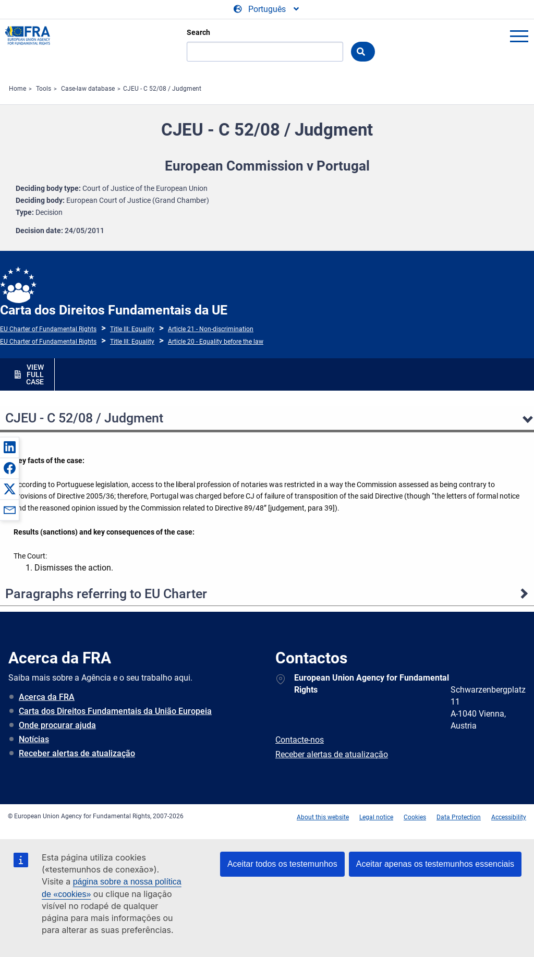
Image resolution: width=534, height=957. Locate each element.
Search (198, 32)
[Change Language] (267, 9)
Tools (43, 88)
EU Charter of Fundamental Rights (48, 329)
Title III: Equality (132, 329)
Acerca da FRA (47, 697)
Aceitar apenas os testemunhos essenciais (435, 863)
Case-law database (88, 88)
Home (17, 88)
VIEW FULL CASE (35, 374)
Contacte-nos (299, 740)
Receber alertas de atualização (77, 753)
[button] (9, 447)
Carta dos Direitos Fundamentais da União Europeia (115, 711)
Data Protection (458, 817)
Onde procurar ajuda (57, 725)
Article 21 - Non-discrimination (210, 329)
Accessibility (508, 817)
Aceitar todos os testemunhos (282, 863)
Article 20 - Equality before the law (215, 341)
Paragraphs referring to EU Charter (106, 593)
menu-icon (519, 36)
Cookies (415, 817)
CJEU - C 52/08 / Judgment (162, 88)
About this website (323, 817)
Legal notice (376, 817)
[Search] (265, 52)
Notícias (34, 739)
